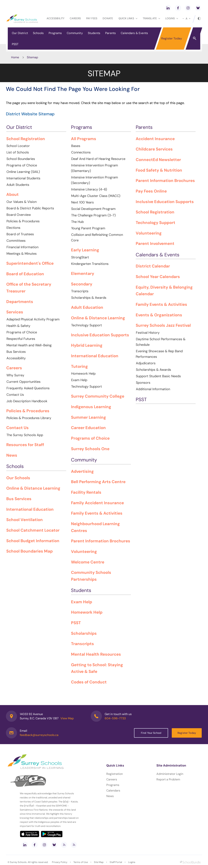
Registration (114, 774)
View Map (67, 718)
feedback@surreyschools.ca (39, 735)
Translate (151, 18)
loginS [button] (171, 18)
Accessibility (55, 18)
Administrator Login (169, 774)
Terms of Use (80, 862)
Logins (131, 862)
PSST (15, 44)
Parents (110, 33)
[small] (183, 18)
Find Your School (151, 733)
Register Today (171, 38)
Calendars (113, 790)
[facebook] (178, 8)
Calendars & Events (134, 33)
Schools (38, 33)
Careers (75, 18)
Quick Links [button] (128, 18)
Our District (20, 33)
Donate (108, 18)
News (110, 796)
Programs (55, 33)
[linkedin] (168, 8)
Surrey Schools (18, 862)
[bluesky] (198, 8)
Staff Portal (116, 862)
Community (75, 33)
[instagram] (188, 8)
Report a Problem (168, 779)
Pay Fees (91, 18)
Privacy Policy (59, 862)
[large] (190, 18)
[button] (194, 38)
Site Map (99, 862)
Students (94, 33)
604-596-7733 (115, 718)
